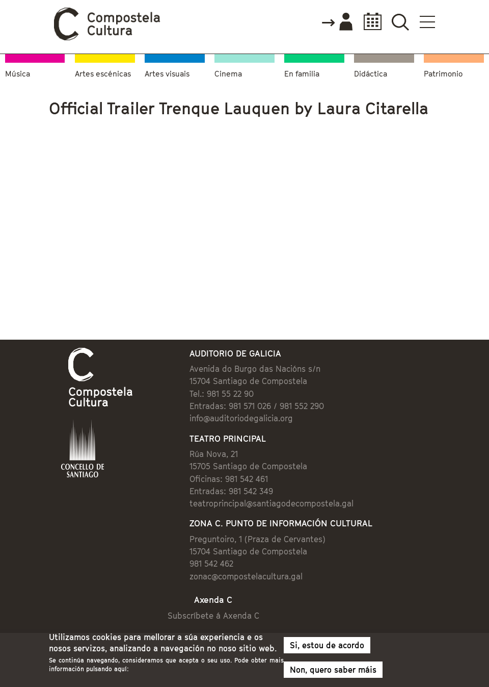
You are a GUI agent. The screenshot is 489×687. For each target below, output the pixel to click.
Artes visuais (167, 73)
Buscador (400, 22)
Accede (336, 22)
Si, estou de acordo (327, 645)
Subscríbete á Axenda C (213, 615)
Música (17, 73)
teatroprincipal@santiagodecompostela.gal (271, 503)
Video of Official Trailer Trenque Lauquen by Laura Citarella (167, 216)
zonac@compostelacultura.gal (246, 576)
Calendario (370, 22)
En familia (301, 73)
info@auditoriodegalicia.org (241, 418)
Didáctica (370, 73)
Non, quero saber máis (333, 670)
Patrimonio (443, 73)
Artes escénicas (103, 73)
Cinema (228, 73)
